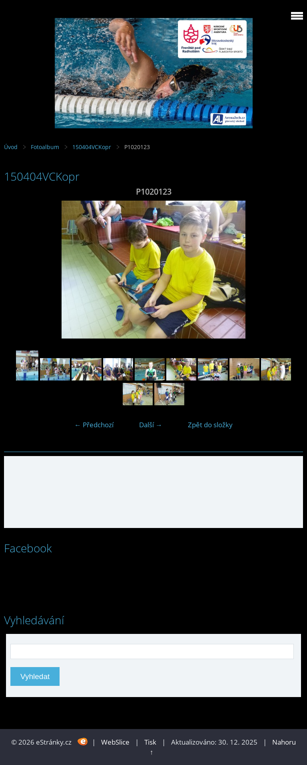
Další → (150, 424)
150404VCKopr (91, 147)
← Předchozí (94, 424)
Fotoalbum (45, 147)
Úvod (11, 147)
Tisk (150, 742)
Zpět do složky (210, 424)
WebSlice (115, 742)
